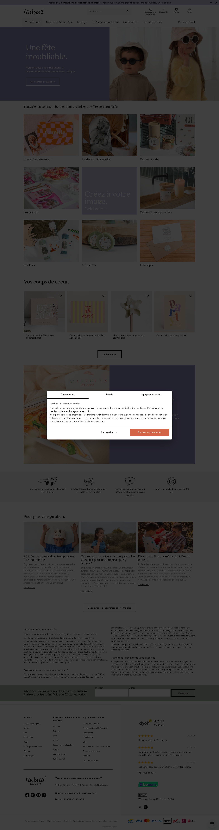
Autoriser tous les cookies (149, 432)
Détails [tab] (109, 394)
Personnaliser (109, 432)
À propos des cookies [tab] (151, 394)
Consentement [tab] (67, 394)
